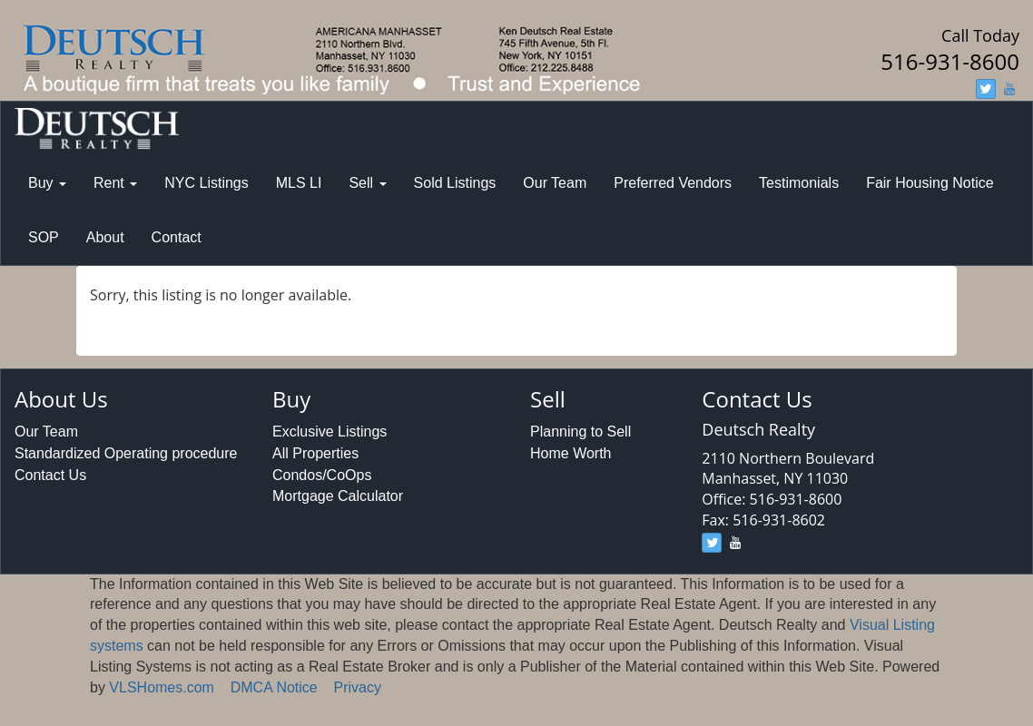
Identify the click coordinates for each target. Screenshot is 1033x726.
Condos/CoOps (321, 475)
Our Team (554, 183)
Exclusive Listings (329, 431)
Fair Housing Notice (930, 183)
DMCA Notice (274, 687)
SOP (43, 237)
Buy (47, 183)
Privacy (357, 687)
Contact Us (50, 475)
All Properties (315, 453)
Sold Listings (455, 183)
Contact (177, 237)
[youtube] (1009, 89)
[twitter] (986, 89)
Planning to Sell (580, 431)
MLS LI (299, 183)
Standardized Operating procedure (126, 453)
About (105, 237)
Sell (367, 183)
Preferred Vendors (673, 183)
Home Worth (571, 453)
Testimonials (799, 183)
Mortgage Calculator (337, 496)
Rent (115, 183)
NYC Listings (206, 183)
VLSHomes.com (161, 687)
